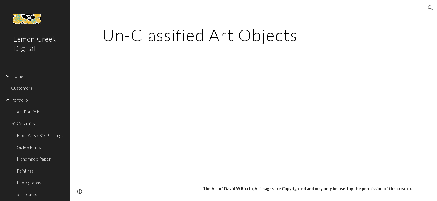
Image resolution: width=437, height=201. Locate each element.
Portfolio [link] (19, 99)
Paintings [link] (25, 170)
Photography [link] (29, 182)
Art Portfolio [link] (28, 111)
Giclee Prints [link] (29, 147)
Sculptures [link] (27, 194)
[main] (200, 34)
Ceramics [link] (26, 123)
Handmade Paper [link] (34, 158)
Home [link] (17, 76)
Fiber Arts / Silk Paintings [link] (40, 135)
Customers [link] (21, 87)
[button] (430, 8)
